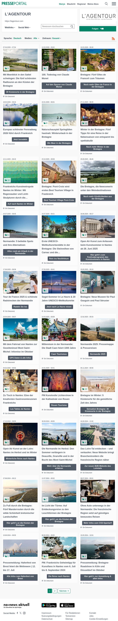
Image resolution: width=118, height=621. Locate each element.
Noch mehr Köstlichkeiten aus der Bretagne (98, 195)
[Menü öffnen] (114, 3)
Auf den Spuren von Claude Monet (59, 85)
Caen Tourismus (59, 358)
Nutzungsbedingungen (51, 615)
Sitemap (69, 618)
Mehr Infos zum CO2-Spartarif (98, 523)
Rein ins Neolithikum (59, 256)
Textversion (70, 615)
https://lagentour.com (14, 21)
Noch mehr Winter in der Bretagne (97, 146)
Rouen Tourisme (59, 405)
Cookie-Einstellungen (98, 618)
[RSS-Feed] (113, 38)
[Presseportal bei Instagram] (23, 612)
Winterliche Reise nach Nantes (20, 462)
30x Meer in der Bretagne (59, 142)
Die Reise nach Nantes (59, 575)
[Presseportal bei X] (20, 613)
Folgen (97, 29)
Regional (81, 4)
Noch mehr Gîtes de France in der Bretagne (98, 85)
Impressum (46, 612)
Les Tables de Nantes (20, 412)
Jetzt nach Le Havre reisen (59, 307)
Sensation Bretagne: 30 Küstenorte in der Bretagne (97, 409)
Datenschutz (47, 618)
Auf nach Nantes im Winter (20, 202)
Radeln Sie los (20, 307)
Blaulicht (71, 4)
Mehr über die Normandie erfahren (59, 467)
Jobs (91, 615)
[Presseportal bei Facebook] (16, 613)
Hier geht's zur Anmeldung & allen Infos (97, 576)
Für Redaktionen (72, 612)
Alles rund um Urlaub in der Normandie (20, 249)
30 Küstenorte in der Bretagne (20, 91)
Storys (62, 4)
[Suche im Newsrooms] (57, 26)
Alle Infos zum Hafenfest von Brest (20, 576)
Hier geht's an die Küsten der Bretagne (20, 524)
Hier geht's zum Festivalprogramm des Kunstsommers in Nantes (98, 254)
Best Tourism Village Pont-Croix (59, 198)
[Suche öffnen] (106, 3)
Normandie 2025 (97, 354)
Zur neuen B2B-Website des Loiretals (98, 467)
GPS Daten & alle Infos (20, 358)
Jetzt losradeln (20, 142)
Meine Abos (93, 4)
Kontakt (92, 612)
